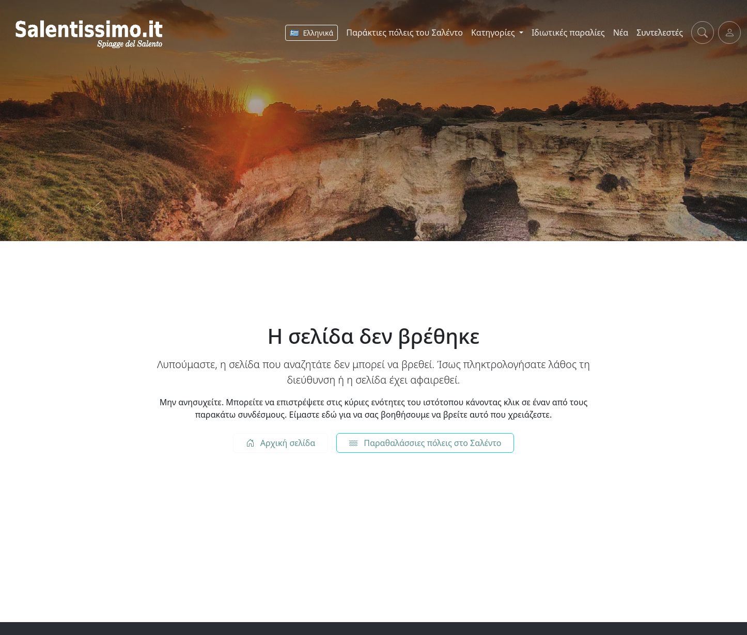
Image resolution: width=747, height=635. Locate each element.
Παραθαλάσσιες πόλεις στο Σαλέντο (425, 443)
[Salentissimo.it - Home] (90, 32)
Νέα (621, 32)
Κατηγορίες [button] (494, 32)
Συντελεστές (659, 32)
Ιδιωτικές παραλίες (568, 32)
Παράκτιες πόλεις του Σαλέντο (404, 32)
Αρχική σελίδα (281, 443)
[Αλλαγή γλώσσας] (311, 33)
